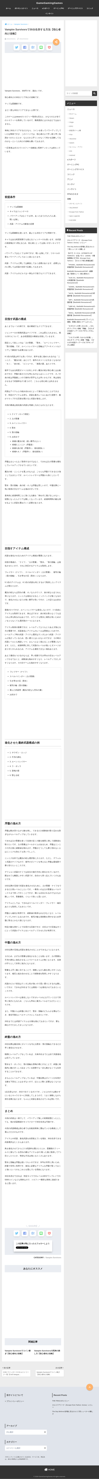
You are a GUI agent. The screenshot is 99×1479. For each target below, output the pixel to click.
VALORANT (73, 208)
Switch (71, 143)
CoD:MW (72, 220)
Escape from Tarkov (76, 212)
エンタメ (71, 184)
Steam (71, 118)
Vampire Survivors (53, 1257)
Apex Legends (74, 216)
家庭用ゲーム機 (75, 130)
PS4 (70, 134)
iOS (70, 151)
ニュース (35, 8)
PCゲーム (73, 114)
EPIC (71, 126)
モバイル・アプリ (75, 147)
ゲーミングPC (59, 8)
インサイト (49, 13)
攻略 (69, 199)
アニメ (70, 179)
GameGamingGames (49, 3)
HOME (49, 1469)
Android (72, 155)
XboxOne (72, 139)
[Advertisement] (33, 71)
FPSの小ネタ (72, 194)
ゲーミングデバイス (75, 8)
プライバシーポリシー (15, 1401)
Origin (71, 122)
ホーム (8, 8)
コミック (90, 8)
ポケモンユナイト (21, 8)
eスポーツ (46, 8)
